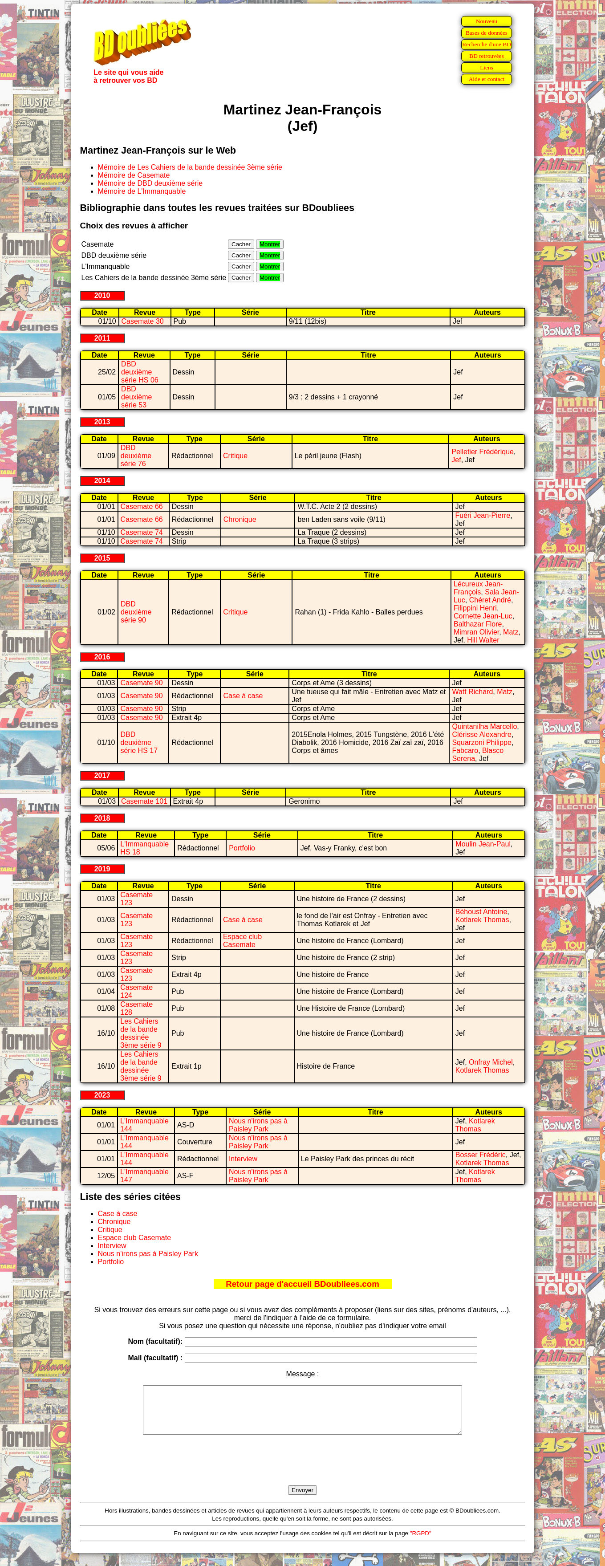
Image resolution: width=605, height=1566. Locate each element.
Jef (456, 460)
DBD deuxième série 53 (136, 397)
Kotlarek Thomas (482, 919)
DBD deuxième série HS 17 (139, 742)
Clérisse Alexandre (481, 734)
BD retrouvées (486, 56)
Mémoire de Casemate (134, 175)
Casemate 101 (144, 801)
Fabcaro (465, 750)
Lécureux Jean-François (478, 588)
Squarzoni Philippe (481, 742)
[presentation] (302, 1470)
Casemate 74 (142, 532)
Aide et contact (487, 79)
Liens (486, 67)
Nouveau (486, 21)
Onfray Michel (491, 1062)
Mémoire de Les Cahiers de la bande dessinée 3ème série (190, 167)
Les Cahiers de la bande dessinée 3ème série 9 (141, 1033)
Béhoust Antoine (481, 911)
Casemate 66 (142, 506)
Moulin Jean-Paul (483, 844)
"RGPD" (420, 1542)
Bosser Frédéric (480, 1155)
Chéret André (490, 600)
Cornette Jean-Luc (483, 616)
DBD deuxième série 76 (136, 456)
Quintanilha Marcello (484, 726)
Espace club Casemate (242, 940)
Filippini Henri (475, 608)
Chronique (239, 519)
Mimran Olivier (476, 632)
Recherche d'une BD (486, 44)
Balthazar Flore (478, 624)
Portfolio (242, 848)
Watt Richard (472, 692)
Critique (235, 456)
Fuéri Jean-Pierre (483, 515)
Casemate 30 (143, 321)
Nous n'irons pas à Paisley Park (258, 1125)
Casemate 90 (141, 683)
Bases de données (487, 32)
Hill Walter (483, 640)
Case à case (243, 696)
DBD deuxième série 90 (136, 612)
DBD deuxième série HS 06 (139, 372)
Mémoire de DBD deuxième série (150, 183)
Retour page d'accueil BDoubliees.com (302, 1284)
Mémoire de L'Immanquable (142, 191)
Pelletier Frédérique (482, 452)
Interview (243, 1159)
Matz (511, 632)
